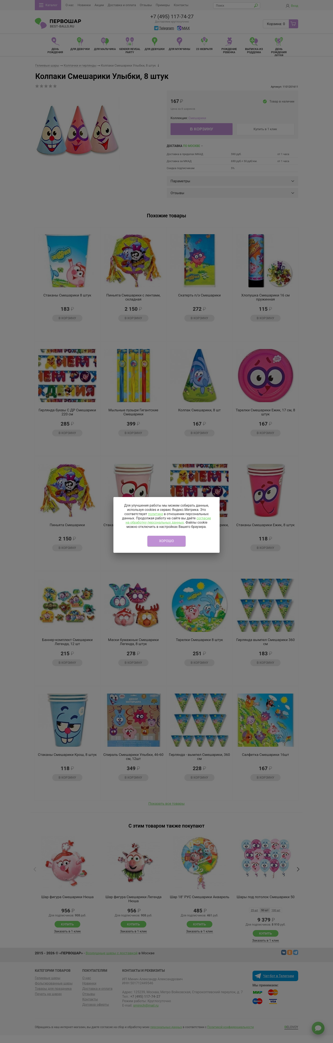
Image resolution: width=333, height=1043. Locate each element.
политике (155, 514)
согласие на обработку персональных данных (168, 520)
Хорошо (166, 541)
